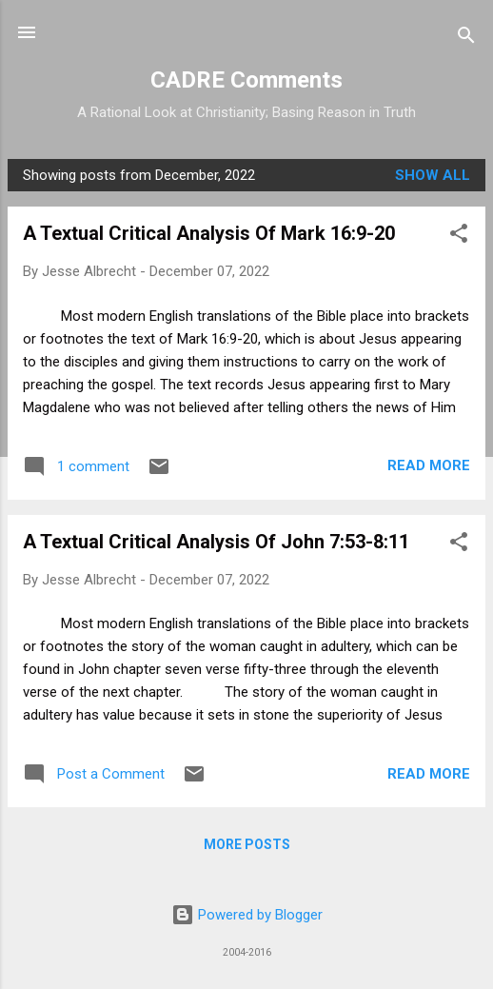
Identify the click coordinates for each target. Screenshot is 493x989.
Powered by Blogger (247, 914)
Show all (432, 175)
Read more (428, 465)
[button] (458, 236)
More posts (247, 844)
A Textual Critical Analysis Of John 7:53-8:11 (216, 541)
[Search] (466, 39)
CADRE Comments (246, 80)
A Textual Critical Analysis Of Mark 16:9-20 (209, 233)
